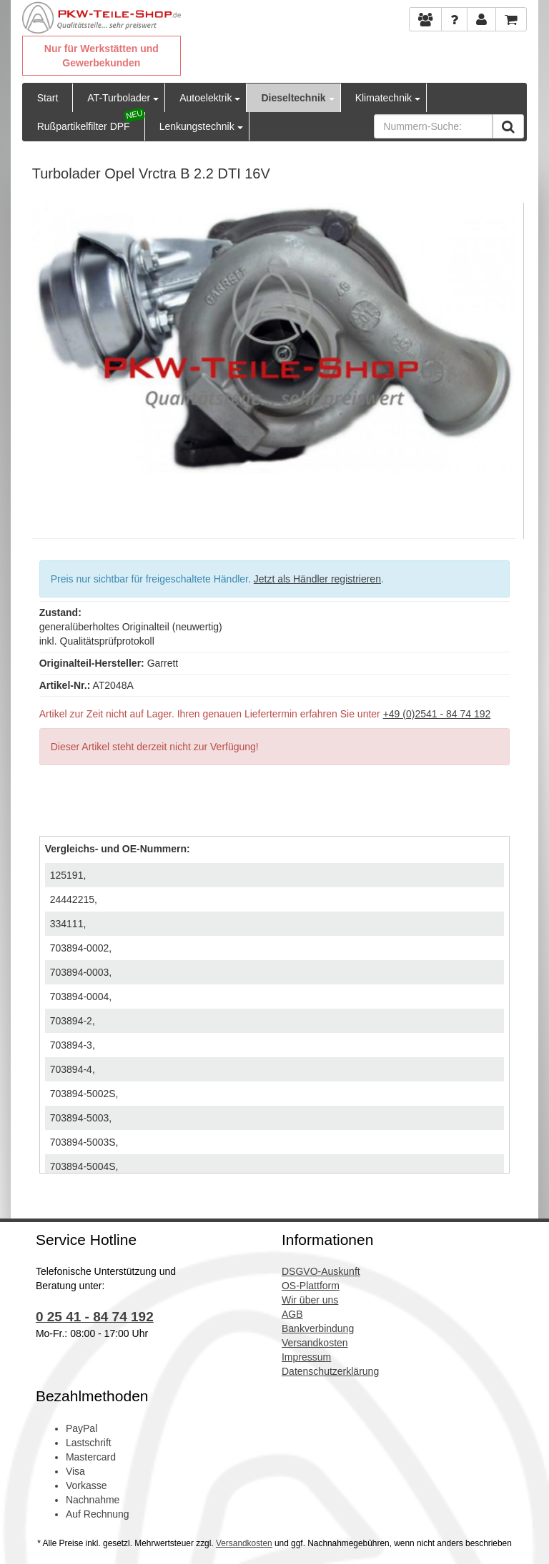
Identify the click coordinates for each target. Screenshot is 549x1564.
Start (48, 98)
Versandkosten (244, 1543)
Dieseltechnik (293, 98)
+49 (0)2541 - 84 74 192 (437, 714)
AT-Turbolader (118, 98)
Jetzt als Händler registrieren (317, 579)
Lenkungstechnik (196, 126)
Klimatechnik (383, 98)
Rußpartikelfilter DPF (83, 126)
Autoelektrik (205, 98)
